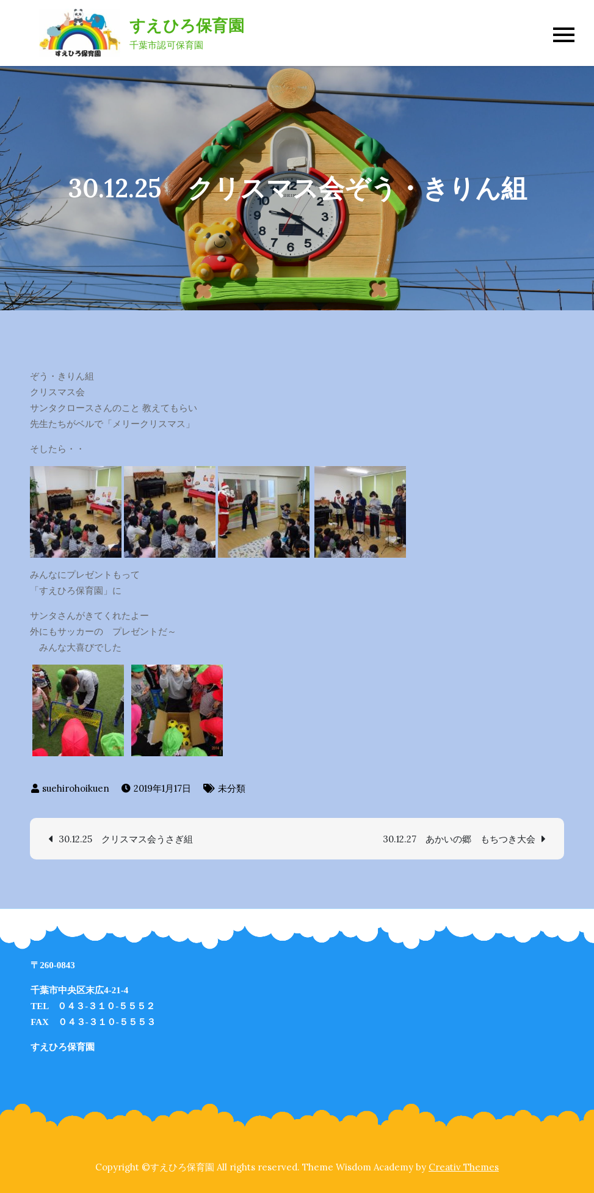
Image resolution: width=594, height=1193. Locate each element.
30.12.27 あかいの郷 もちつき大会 (459, 839)
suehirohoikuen (75, 788)
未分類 (231, 788)
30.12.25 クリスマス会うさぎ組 (126, 839)
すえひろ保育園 (186, 25)
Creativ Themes (464, 1167)
